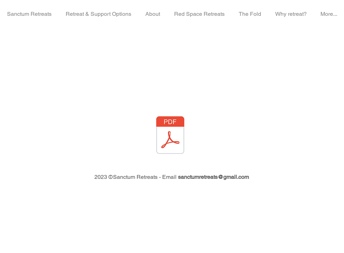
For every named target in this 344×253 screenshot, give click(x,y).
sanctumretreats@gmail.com (213, 177)
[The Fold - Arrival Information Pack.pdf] (170, 136)
